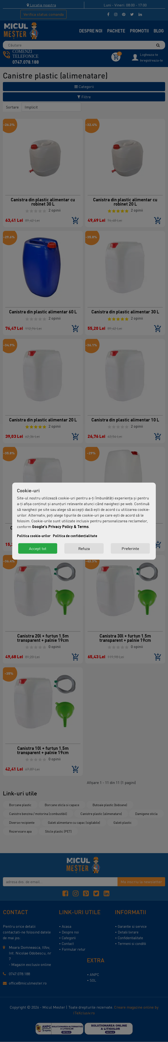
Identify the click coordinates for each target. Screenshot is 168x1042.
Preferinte (130, 548)
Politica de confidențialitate (75, 536)
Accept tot (37, 548)
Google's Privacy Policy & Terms (60, 526)
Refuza (84, 548)
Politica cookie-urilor (33, 536)
